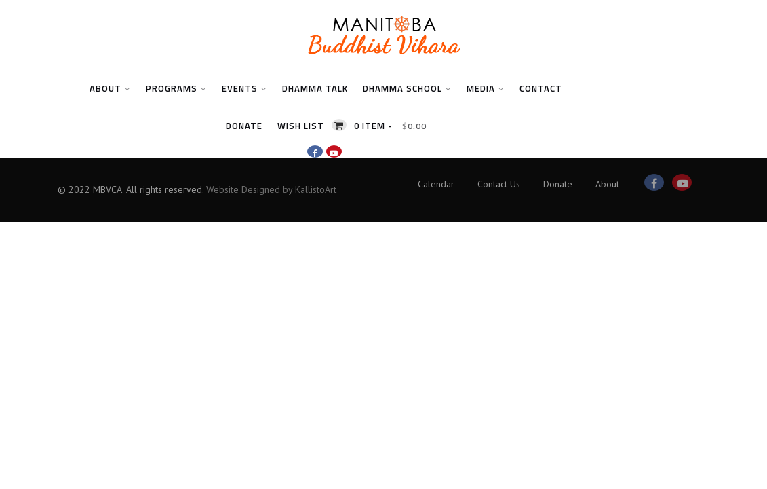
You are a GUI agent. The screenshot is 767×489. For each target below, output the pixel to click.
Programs (176, 88)
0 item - (390, 125)
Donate (244, 125)
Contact (540, 88)
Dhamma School (407, 88)
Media (486, 88)
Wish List (300, 125)
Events (244, 88)
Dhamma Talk (315, 88)
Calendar (436, 184)
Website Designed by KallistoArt (271, 189)
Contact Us (498, 184)
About (110, 88)
